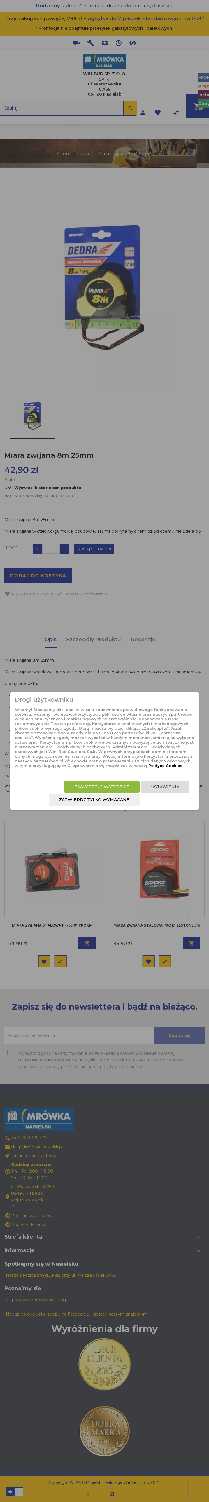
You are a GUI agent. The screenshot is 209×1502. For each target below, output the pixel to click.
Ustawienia (165, 787)
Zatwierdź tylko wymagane (94, 799)
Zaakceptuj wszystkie (101, 787)
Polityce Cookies (165, 765)
